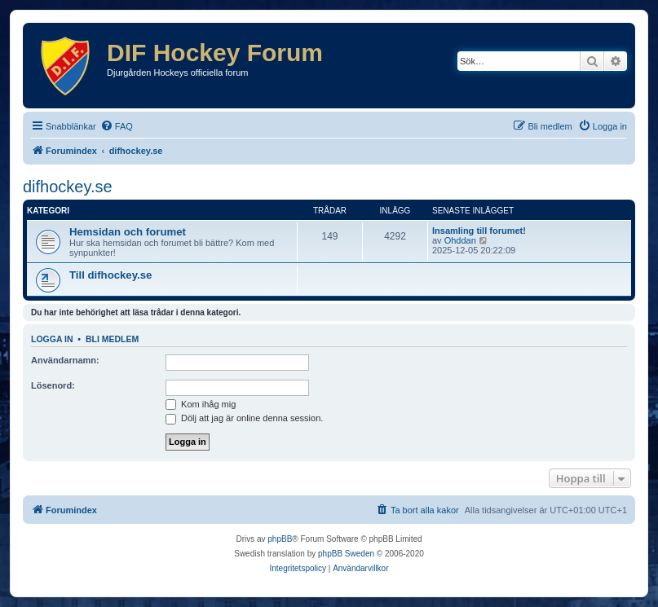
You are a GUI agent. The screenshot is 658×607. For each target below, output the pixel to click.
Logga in (52, 339)
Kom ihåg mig (201, 404)
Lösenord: (53, 385)
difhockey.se (68, 187)
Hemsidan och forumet (127, 232)
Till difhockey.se (110, 275)
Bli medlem (112, 339)
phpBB (279, 538)
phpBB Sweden (346, 553)
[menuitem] (116, 126)
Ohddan (460, 240)
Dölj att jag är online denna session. (244, 418)
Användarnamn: (65, 360)
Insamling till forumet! (479, 230)
